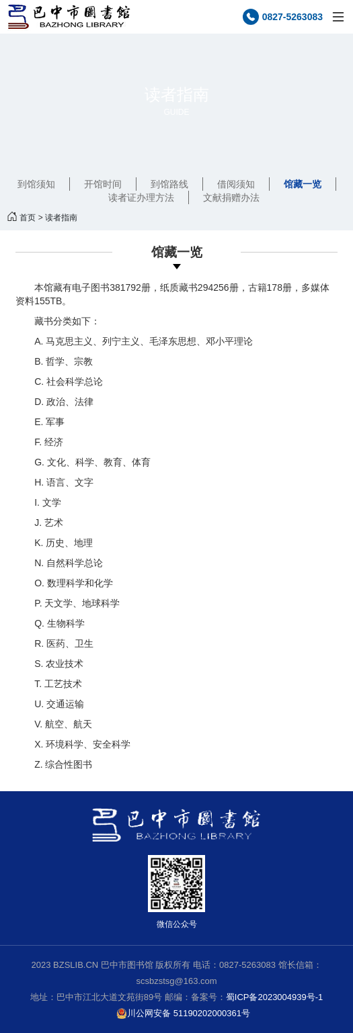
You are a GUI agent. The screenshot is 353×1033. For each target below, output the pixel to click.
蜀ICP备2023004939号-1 (274, 997)
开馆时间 (103, 184)
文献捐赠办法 (231, 197)
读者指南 (61, 217)
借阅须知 (236, 184)
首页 (27, 217)
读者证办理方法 (141, 197)
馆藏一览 (302, 184)
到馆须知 (36, 184)
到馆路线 (169, 184)
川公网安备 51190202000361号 (183, 1013)
